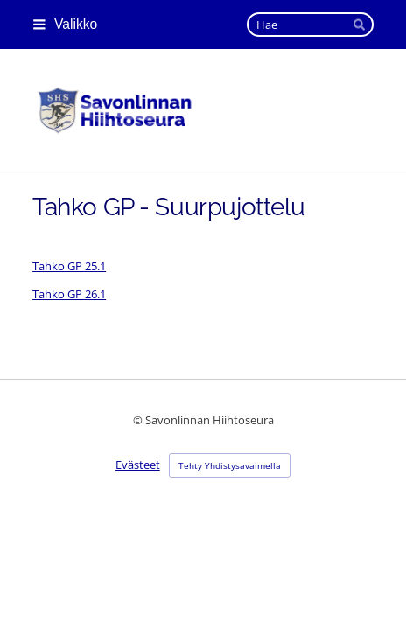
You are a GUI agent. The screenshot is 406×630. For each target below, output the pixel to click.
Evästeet (138, 464)
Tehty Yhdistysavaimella (229, 465)
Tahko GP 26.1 (69, 294)
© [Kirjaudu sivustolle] (139, 420)
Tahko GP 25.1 (69, 266)
